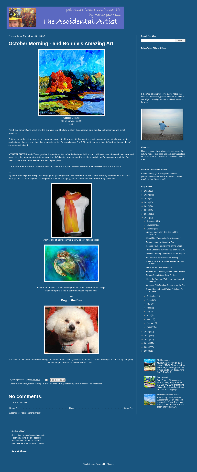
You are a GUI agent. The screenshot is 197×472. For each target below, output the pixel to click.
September (152, 296)
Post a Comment (20, 402)
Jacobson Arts (31, 435)
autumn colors (21, 384)
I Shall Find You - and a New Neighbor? (163, 238)
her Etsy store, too (106, 178)
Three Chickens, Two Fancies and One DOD (165, 250)
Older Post (128, 408)
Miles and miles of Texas (168, 395)
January (150, 327)
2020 (146, 195)
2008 (146, 351)
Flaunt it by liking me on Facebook (26, 438)
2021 (146, 191)
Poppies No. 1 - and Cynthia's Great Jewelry (165, 271)
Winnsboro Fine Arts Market (88, 166)
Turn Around (162, 377)
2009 (146, 347)
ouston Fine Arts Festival (40, 166)
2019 (146, 198)
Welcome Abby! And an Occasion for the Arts (165, 285)
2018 (146, 202)
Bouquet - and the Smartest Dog (160, 242)
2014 (146, 218)
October (150, 229)
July (149, 304)
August (150, 300)
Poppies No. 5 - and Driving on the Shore (164, 246)
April (149, 315)
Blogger (110, 464)
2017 (146, 206)
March (150, 319)
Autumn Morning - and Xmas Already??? (164, 257)
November (151, 225)
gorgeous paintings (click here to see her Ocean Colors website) (76, 175)
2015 (146, 214)
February (151, 323)
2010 (146, 343)
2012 (146, 335)
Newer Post (14, 408)
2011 (146, 339)
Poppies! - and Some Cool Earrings (161, 275)
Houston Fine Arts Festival (52, 384)
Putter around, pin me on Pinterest (26, 441)
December (151, 221)
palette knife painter (71, 384)
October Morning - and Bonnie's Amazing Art (165, 254)
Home (72, 408)
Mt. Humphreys (163, 360)
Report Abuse (18, 451)
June (149, 308)
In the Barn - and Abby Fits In (159, 267)
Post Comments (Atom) (31, 413)
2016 (146, 210)
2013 (146, 332)
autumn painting (34, 384)
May (149, 311)
